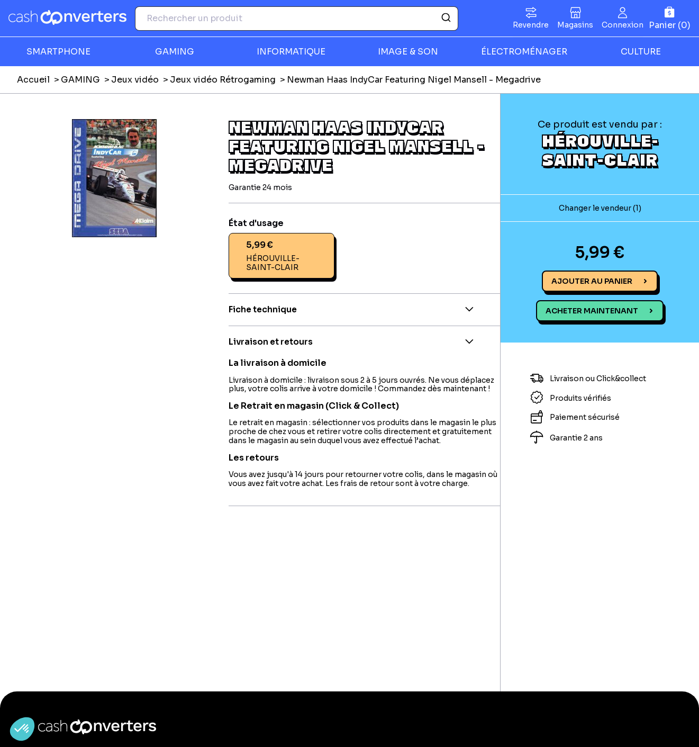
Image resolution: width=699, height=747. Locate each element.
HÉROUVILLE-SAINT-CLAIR (600, 150)
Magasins (575, 25)
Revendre (531, 25)
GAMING (174, 51)
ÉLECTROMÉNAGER (524, 51)
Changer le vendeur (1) (600, 208)
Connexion (622, 25)
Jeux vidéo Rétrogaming (223, 79)
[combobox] (296, 18)
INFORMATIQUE (291, 51)
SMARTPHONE (58, 51)
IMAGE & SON (408, 51)
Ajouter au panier (591, 281)
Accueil (33, 79)
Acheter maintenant (592, 311)
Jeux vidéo (135, 79)
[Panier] (670, 18)
